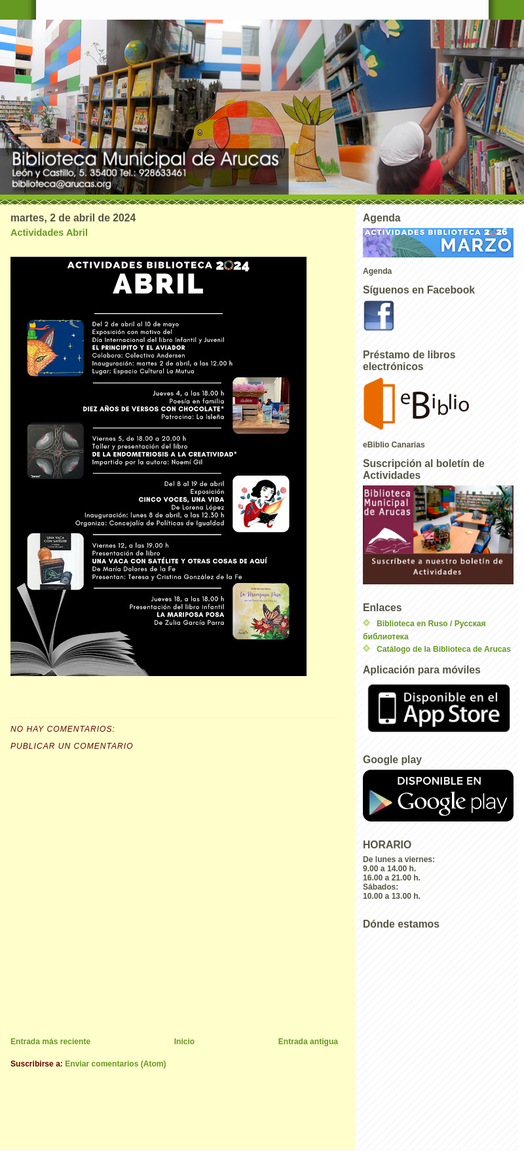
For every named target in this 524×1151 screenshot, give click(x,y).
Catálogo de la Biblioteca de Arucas (444, 649)
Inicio (184, 1041)
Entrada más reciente (50, 1041)
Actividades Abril (49, 232)
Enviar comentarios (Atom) (115, 1063)
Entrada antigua (308, 1041)
